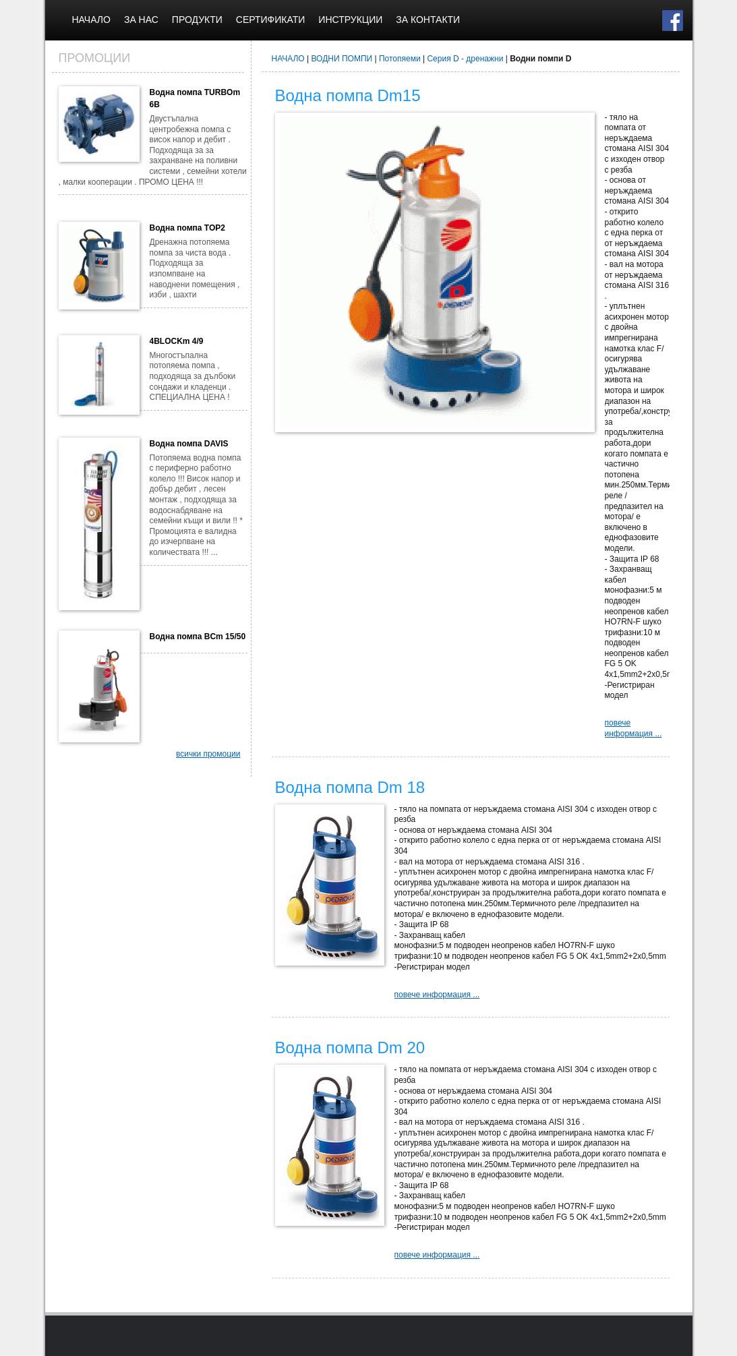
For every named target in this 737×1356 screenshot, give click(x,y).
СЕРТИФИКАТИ (270, 19)
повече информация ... (633, 728)
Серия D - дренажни (465, 58)
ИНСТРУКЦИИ (350, 19)
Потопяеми (400, 58)
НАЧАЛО (91, 19)
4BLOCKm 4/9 (177, 341)
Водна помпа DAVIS (189, 443)
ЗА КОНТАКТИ (428, 19)
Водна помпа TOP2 (187, 228)
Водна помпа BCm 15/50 (198, 636)
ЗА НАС (141, 19)
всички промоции (208, 754)
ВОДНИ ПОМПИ (342, 58)
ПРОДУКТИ (197, 19)
